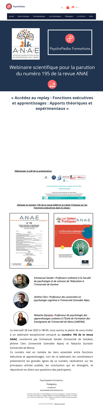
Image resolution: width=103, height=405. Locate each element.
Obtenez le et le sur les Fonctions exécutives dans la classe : (52, 206)
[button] (67, 7)
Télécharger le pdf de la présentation (33, 171)
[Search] (62, 8)
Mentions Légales (59, 404)
